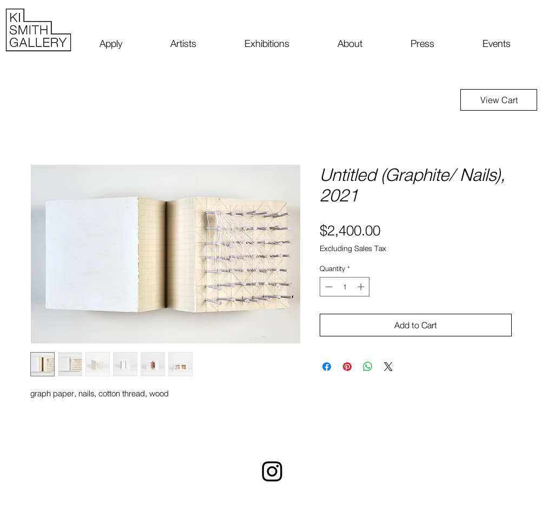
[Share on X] (388, 366)
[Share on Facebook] (326, 366)
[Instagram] (272, 471)
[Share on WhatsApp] (367, 366)
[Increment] (361, 287)
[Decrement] (327, 287)
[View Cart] (498, 100)
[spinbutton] (344, 287)
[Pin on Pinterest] (347, 366)
